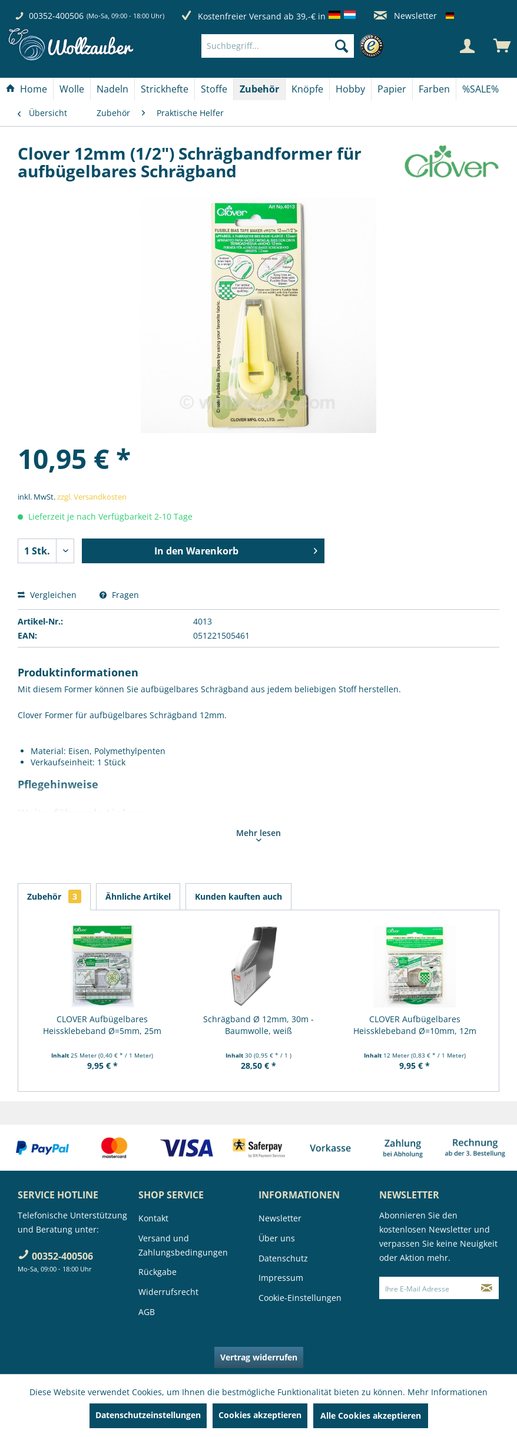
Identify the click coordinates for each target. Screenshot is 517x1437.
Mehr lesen (258, 834)
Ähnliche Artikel (138, 896)
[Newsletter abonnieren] (487, 1288)
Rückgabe (157, 1271)
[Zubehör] (259, 89)
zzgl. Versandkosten (92, 496)
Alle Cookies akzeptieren (370, 1415)
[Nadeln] (112, 89)
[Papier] (392, 89)
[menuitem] (295, 46)
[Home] (26, 89)
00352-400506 (56, 15)
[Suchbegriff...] (277, 46)
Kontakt (153, 1218)
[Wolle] (72, 89)
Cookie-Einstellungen (300, 1297)
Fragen (119, 594)
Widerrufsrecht (168, 1291)
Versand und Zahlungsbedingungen (183, 1245)
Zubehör (54, 896)
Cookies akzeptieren (259, 1415)
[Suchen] (341, 46)
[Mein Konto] (467, 46)
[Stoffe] (214, 89)
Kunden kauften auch (238, 896)
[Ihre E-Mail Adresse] (427, 1288)
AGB (146, 1311)
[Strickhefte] (164, 89)
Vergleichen (47, 594)
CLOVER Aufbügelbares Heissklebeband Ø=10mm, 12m (414, 1024)
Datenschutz (283, 1258)
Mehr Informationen (447, 1392)
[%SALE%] (480, 89)
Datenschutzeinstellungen (148, 1415)
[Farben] (434, 89)
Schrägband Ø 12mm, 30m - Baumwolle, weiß (258, 1024)
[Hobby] (350, 89)
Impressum (280, 1277)
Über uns (276, 1238)
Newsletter (405, 15)
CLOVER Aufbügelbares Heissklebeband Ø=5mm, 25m (102, 1024)
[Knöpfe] (307, 89)
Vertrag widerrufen (258, 1357)
